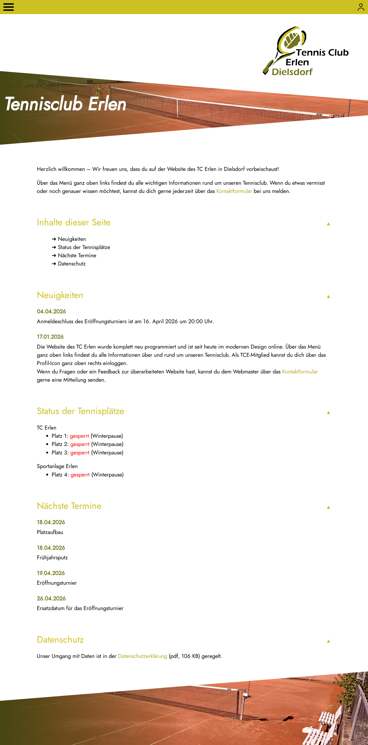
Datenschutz (72, 264)
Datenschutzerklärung (142, 656)
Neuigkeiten (72, 239)
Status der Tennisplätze (84, 247)
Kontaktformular (234, 191)
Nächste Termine (77, 255)
